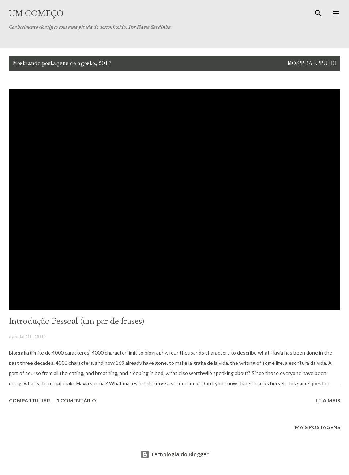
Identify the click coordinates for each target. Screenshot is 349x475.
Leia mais (328, 400)
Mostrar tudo (312, 64)
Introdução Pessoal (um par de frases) (77, 321)
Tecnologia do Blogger (174, 454)
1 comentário (76, 400)
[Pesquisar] (318, 13)
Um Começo (36, 13)
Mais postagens (317, 427)
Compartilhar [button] (29, 400)
